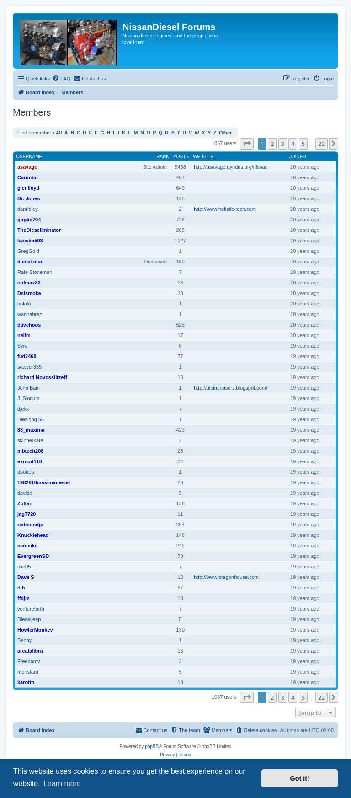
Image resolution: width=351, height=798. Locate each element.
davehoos (29, 324)
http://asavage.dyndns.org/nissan (230, 167)
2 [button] (272, 143)
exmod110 (29, 461)
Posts (181, 156)
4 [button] (292, 143)
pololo (24, 303)
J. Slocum (28, 398)
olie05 (24, 566)
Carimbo (27, 177)
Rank (162, 156)
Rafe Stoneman (34, 272)
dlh (21, 587)
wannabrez (29, 314)
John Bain (28, 388)
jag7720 (26, 514)
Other (225, 132)
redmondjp (30, 524)
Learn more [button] (62, 783)
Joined (297, 156)
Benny (24, 640)
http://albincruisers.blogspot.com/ (230, 388)
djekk (23, 409)
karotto (25, 682)
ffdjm (23, 598)
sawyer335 (29, 367)
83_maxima (30, 430)
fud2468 (27, 356)
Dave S (25, 577)
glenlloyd (28, 188)
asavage (27, 167)
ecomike (27, 545)
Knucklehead (32, 535)
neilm (24, 335)
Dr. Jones (28, 198)
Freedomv (28, 661)
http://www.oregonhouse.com (226, 577)
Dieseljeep (29, 619)
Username (29, 156)
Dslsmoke (29, 293)
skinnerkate (30, 440)
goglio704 (29, 219)
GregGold (28, 251)
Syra (22, 345)
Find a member (34, 132)
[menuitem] (61, 78)
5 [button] (303, 143)
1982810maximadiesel (43, 482)
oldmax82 (29, 282)
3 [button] (282, 143)
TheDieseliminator (39, 230)
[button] (247, 143)
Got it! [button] (299, 778)
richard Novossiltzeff (42, 377)
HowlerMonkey (35, 629)
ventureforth (30, 608)
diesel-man (30, 261)
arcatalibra (30, 650)
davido (24, 493)
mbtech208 (30, 451)
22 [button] (321, 143)
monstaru (27, 672)
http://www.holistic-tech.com (225, 209)
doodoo (25, 472)
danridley (27, 209)
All (59, 132)
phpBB (152, 746)
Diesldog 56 (30, 419)
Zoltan (24, 503)
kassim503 (30, 240)
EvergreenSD (33, 556)
